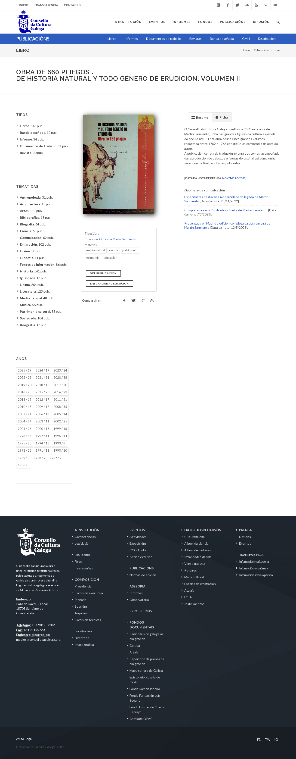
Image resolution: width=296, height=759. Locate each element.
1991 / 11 (42, 450)
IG (276, 739)
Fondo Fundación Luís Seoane (145, 697)
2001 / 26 (24, 429)
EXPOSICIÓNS (141, 611)
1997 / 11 (42, 436)
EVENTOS (137, 530)
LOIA (188, 597)
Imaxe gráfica (84, 645)
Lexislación (82, 543)
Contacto (72, 5)
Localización (83, 631)
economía (92, 257)
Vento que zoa (194, 563)
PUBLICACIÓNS (142, 568)
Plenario (80, 600)
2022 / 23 (24, 377)
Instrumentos (194, 604)
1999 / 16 (60, 429)
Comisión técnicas (88, 620)
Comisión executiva (89, 593)
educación (110, 257)
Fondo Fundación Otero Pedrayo (147, 709)
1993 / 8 (59, 443)
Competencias (85, 537)
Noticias (245, 537)
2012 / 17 (42, 399)
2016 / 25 (24, 392)
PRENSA (245, 530)
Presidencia (83, 586)
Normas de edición (143, 575)
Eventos (245, 543)
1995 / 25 (24, 443)
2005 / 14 (60, 414)
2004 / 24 (24, 421)
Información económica (253, 568)
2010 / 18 (24, 407)
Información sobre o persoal (256, 575)
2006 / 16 (42, 414)
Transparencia (46, 5)
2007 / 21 (24, 414)
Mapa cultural (194, 577)
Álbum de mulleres (197, 550)
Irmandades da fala (197, 557)
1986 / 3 (24, 465)
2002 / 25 (60, 421)
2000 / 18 (42, 429)
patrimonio (129, 250)
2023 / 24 (60, 370)
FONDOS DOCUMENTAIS (142, 624)
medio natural (95, 250)
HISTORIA (82, 555)
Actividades (138, 537)
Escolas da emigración (200, 584)
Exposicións (138, 543)
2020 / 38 (60, 377)
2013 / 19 (24, 399)
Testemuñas (84, 568)
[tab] (200, 117)
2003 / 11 (42, 421)
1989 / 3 (24, 458)
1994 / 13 (42, 443)
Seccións (81, 606)
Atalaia (189, 590)
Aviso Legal (24, 739)
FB (259, 739)
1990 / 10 (60, 450)
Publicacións (261, 50)
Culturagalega (194, 537)
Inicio (23, 5)
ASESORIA (137, 586)
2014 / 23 (60, 392)
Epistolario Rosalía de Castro (145, 679)
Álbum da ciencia (196, 543)
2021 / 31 (42, 377)
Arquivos (81, 613)
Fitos (78, 561)
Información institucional (254, 561)
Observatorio (139, 600)
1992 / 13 (24, 450)
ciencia (113, 250)
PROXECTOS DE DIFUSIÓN (202, 530)
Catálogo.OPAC (141, 719)
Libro (277, 50)
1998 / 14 (24, 436)
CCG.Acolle (138, 550)
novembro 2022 (234, 178)
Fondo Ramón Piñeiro (145, 689)
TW (267, 739)
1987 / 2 (56, 458)
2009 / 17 (42, 407)
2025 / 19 (24, 370)
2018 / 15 (42, 385)
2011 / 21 (60, 399)
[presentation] (200, 117)
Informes (136, 593)
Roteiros (190, 570)
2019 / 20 (24, 385)
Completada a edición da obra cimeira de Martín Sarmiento (226, 210)
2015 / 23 (42, 392)
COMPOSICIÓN (87, 579)
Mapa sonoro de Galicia (146, 670)
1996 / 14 (60, 436)
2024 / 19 (42, 370)
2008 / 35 (60, 407)
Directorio (82, 638)
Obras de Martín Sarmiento (117, 239)
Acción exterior (141, 557)
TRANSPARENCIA (251, 555)
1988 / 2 (40, 458)
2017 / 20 (60, 385)
